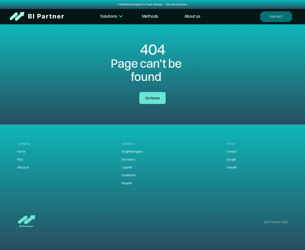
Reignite (127, 183)
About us (192, 16)
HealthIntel (128, 175)
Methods (150, 16)
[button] (110, 16)
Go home (152, 98)
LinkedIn (231, 167)
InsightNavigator (132, 152)
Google (231, 159)
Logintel (127, 167)
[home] (35, 17)
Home (21, 152)
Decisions (128, 159)
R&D (20, 159)
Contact (276, 16)
